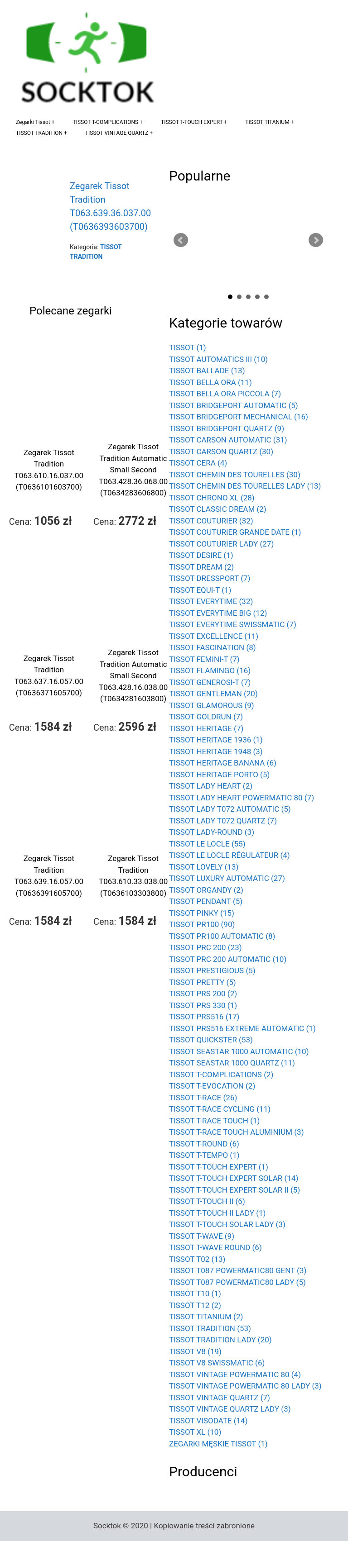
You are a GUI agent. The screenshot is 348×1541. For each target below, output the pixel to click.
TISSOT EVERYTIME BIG (218, 613)
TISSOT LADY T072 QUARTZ (223, 820)
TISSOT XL (195, 1431)
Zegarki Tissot (33, 122)
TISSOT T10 (195, 1293)
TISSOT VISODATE (208, 1420)
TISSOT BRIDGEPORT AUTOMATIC (233, 405)
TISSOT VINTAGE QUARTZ (116, 133)
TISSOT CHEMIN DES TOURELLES (234, 474)
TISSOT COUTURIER (211, 520)
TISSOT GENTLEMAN (213, 693)
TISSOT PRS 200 (203, 993)
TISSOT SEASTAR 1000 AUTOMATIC (239, 1051)
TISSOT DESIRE (201, 555)
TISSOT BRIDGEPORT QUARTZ (226, 428)
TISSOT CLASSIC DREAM (217, 509)
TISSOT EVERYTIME (211, 601)
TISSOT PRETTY (202, 982)
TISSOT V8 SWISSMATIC (217, 1362)
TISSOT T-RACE (203, 1097)
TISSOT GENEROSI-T (210, 682)
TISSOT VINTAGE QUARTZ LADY (230, 1408)
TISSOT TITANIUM (267, 122)
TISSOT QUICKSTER (211, 1039)
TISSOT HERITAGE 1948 (216, 751)
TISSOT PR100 (202, 924)
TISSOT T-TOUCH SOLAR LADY (227, 1224)
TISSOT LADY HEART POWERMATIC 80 (241, 797)
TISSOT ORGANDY (206, 889)
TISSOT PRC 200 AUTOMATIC (227, 959)
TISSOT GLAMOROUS (211, 705)
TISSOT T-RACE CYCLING (220, 1108)
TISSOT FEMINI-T (204, 659)
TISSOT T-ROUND (204, 1143)
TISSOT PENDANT (205, 901)
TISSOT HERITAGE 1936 (216, 739)
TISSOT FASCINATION (212, 647)
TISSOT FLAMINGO (210, 670)
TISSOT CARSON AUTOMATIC (228, 439)
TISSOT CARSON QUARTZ (221, 451)
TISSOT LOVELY (204, 866)
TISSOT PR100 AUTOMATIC (222, 936)
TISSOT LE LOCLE (207, 843)
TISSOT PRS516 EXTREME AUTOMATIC (242, 1028)
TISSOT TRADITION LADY (220, 1339)
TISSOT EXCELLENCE (213, 636)
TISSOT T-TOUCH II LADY (217, 1213)
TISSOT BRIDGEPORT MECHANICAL (238, 416)
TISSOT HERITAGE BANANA (222, 762)
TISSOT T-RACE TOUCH (214, 1120)
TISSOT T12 (195, 1305)
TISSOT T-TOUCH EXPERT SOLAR (233, 1178)
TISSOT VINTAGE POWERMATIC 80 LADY (245, 1385)
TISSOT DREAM (201, 566)
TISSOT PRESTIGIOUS (212, 970)
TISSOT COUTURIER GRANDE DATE (235, 532)
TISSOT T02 (197, 1259)
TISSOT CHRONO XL (212, 497)
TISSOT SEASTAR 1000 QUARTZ (232, 1062)
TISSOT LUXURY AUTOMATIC (227, 878)
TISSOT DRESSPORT (210, 578)
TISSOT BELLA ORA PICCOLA (225, 393)
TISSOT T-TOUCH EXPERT (192, 122)
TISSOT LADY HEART (210, 785)
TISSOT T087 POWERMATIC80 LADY (237, 1282)
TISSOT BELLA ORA (210, 382)
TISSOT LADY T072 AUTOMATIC (230, 808)
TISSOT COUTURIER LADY (221, 543)
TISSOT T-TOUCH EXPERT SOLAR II (234, 1189)
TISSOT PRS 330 (203, 1005)
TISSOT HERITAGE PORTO (219, 774)
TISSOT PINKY (201, 913)
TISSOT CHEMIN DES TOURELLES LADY (245, 485)
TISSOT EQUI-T (200, 590)
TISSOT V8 (195, 1351)
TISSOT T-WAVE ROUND (215, 1247)
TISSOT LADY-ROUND (211, 832)
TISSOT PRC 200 (205, 947)
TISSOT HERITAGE (206, 728)
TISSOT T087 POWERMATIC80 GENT (237, 1270)
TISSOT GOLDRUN (206, 716)
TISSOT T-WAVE (201, 1236)
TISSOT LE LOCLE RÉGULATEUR (229, 855)
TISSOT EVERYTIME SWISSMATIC (232, 624)
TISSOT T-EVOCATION (212, 1085)
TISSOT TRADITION (39, 133)
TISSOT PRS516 (204, 1016)
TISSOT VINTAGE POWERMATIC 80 (235, 1374)
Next (316, 240)
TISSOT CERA (198, 462)
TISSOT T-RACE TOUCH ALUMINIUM (236, 1132)
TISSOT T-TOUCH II (207, 1201)
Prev (181, 240)
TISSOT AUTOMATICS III (218, 359)
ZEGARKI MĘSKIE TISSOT (218, 1443)
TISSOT (187, 347)
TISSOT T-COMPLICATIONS (106, 122)
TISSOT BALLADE (207, 370)
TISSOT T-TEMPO (204, 1155)
